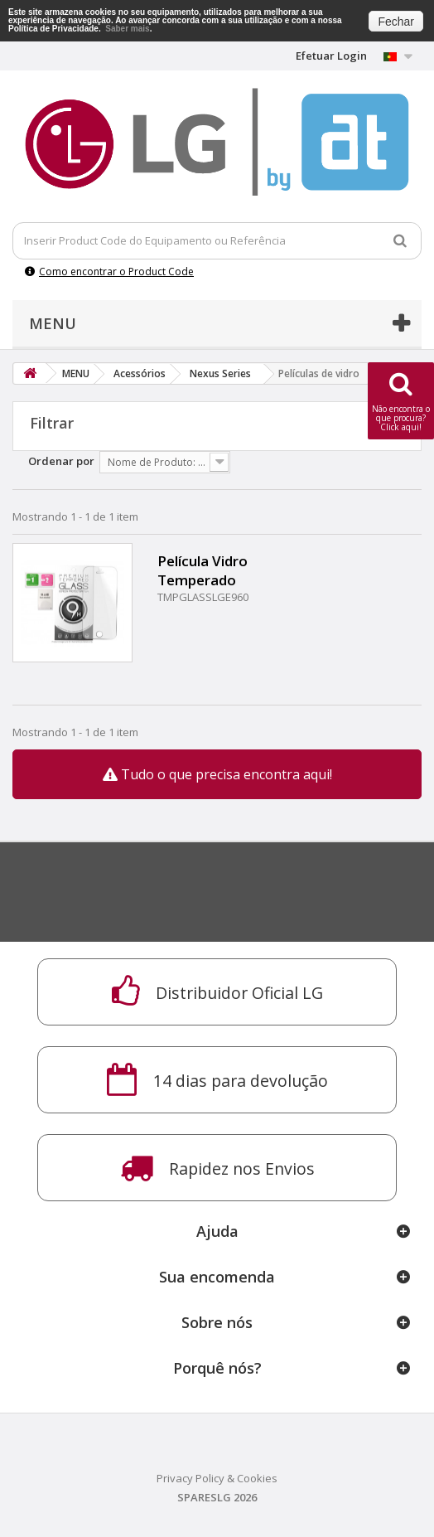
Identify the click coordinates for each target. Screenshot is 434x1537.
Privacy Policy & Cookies (217, 1478)
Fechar (396, 21)
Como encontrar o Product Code (109, 271)
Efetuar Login (331, 55)
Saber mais (127, 28)
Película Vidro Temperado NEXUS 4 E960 (205, 570)
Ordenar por (61, 460)
